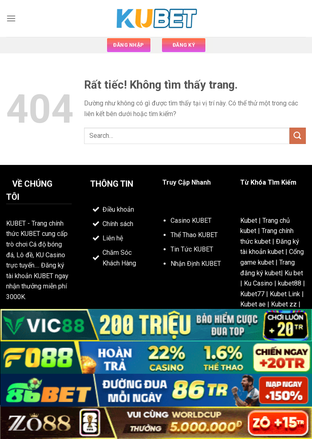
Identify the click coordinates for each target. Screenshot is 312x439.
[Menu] (11, 18)
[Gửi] (297, 136)
